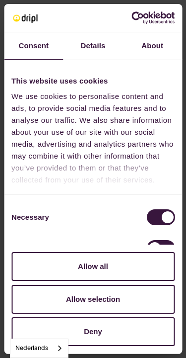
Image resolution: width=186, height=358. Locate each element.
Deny (93, 331)
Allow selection (93, 299)
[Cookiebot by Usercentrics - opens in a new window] (132, 17)
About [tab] (152, 45)
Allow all (93, 266)
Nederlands (31, 348)
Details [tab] (93, 45)
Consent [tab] (33, 45)
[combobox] (39, 348)
